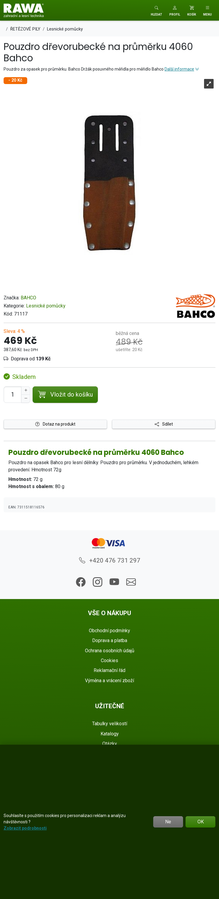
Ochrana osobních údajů (109, 650)
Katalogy (110, 734)
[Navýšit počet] (25, 390)
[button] (175, 10)
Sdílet (164, 424)
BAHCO (28, 298)
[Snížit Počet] (25, 398)
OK (200, 822)
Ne (168, 822)
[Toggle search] (156, 10)
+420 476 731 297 (109, 560)
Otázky (109, 743)
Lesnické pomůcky (46, 306)
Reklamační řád (109, 670)
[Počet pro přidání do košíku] (13, 394)
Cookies (109, 660)
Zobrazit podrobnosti (25, 828)
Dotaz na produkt (55, 424)
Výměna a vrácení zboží (109, 680)
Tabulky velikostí (109, 723)
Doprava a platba (109, 640)
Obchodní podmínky (109, 630)
